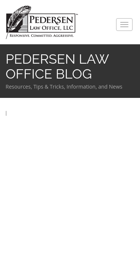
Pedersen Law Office (42, 22)
